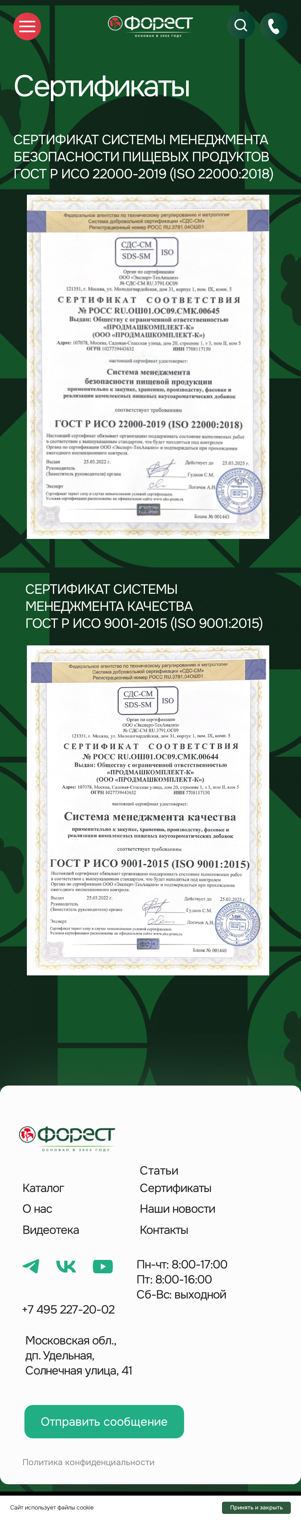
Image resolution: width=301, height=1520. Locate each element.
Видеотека (50, 1230)
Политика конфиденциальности (88, 1462)
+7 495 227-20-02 (68, 1309)
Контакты (164, 1230)
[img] (150, 26)
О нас (37, 1208)
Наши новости (177, 1208)
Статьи (159, 1170)
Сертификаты (175, 1188)
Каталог (43, 1188)
